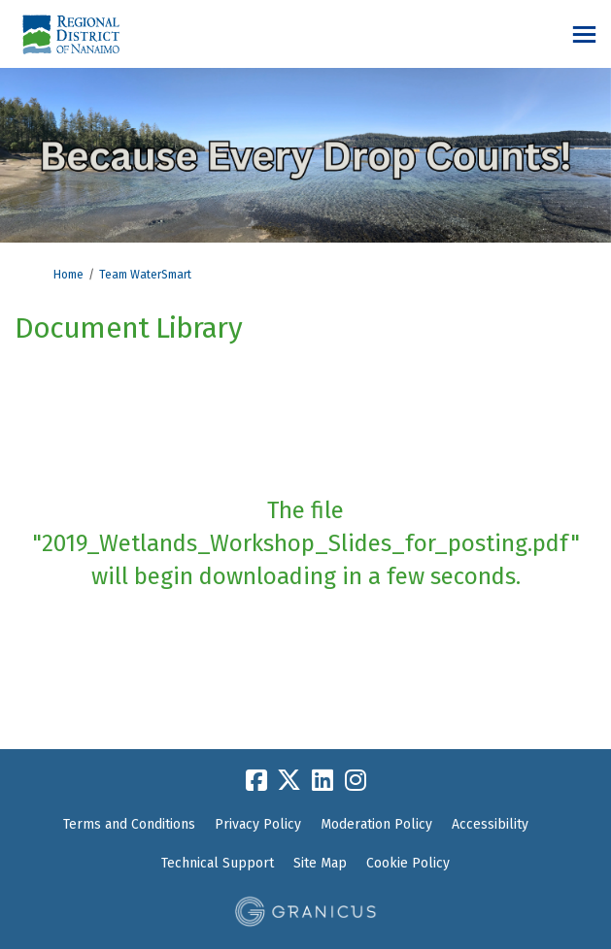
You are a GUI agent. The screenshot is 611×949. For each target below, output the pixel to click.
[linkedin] (322, 780)
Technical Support (217, 863)
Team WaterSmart (145, 274)
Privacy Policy (258, 824)
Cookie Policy (408, 863)
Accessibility (490, 824)
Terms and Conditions (129, 824)
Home (68, 274)
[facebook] (256, 780)
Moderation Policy (376, 824)
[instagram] (355, 780)
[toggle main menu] (584, 34)
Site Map (320, 863)
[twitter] (289, 780)
